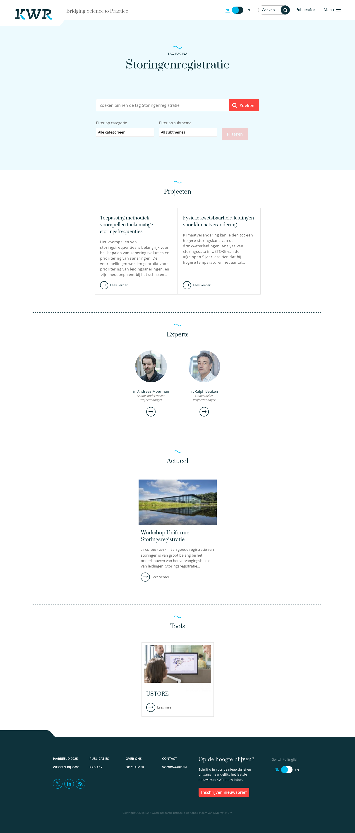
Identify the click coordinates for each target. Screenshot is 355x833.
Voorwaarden (174, 767)
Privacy (95, 767)
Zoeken (243, 105)
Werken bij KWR (66, 767)
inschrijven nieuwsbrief (224, 792)
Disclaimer (135, 767)
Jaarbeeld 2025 (65, 759)
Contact (169, 759)
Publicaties (305, 9)
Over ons (134, 759)
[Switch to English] (237, 10)
